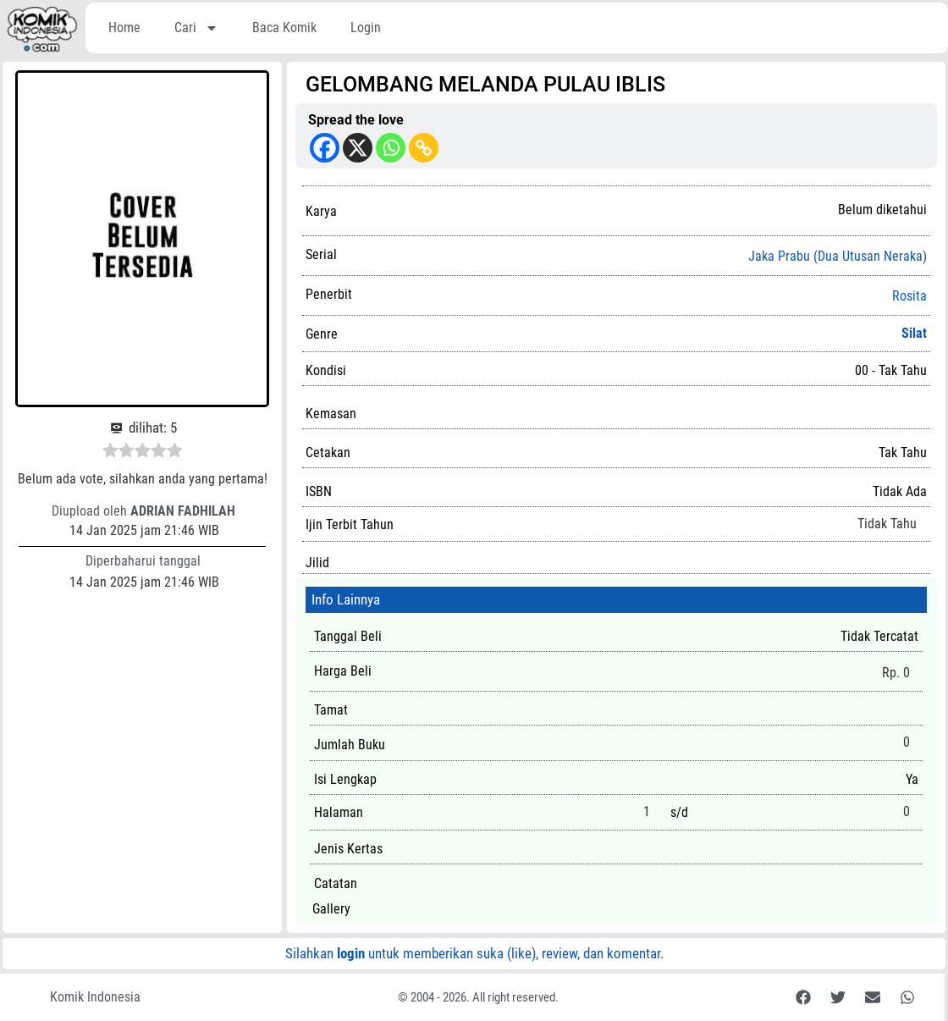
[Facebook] (324, 148)
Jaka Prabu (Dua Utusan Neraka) (837, 256)
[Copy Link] (423, 148)
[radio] (110, 453)
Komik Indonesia (95, 997)
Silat (914, 333)
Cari (196, 28)
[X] (357, 148)
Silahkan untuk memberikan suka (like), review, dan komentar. (474, 953)
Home (124, 27)
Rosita (909, 296)
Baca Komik (284, 27)
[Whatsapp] (390, 148)
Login (365, 27)
